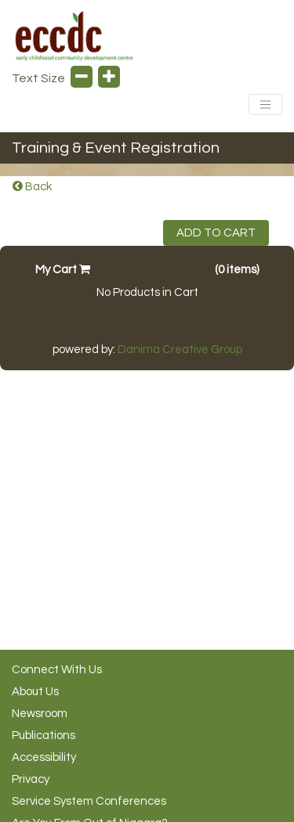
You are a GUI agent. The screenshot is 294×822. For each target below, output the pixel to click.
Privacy (30, 779)
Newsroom (39, 713)
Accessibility (44, 757)
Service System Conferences (89, 801)
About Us (35, 692)
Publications (43, 735)
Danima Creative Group (180, 349)
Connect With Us (57, 670)
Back (32, 187)
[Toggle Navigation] (265, 104)
